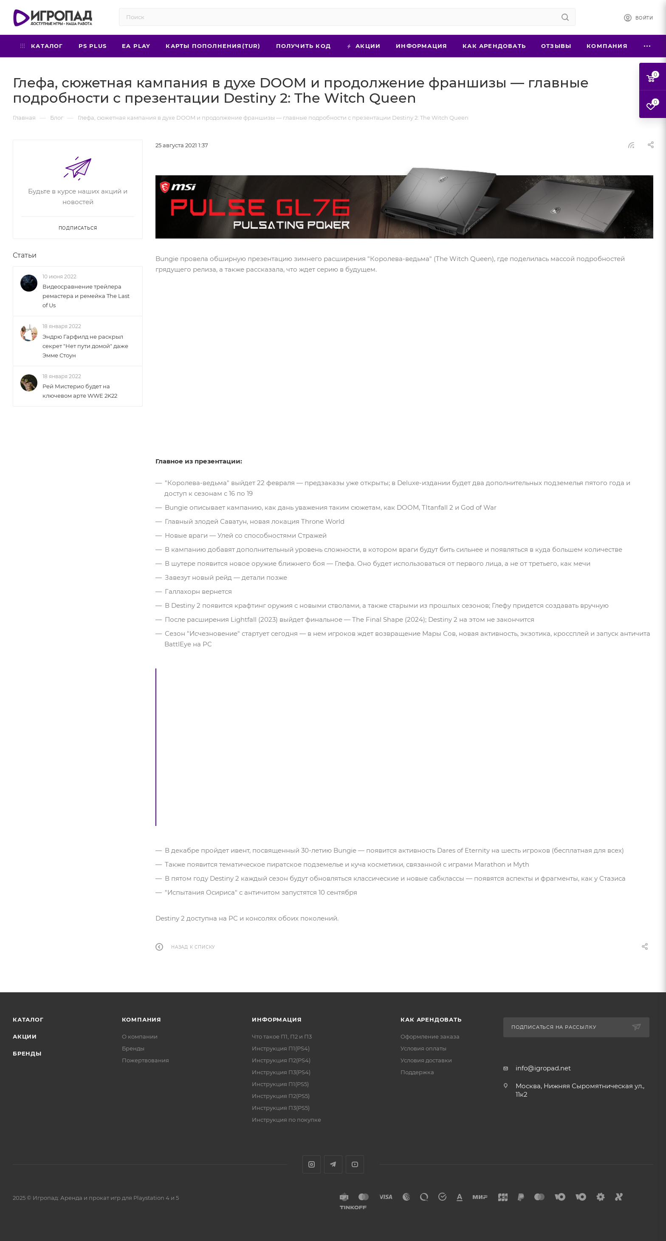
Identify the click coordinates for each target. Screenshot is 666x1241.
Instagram (311, 1164)
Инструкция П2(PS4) (281, 1060)
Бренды (27, 1053)
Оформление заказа (430, 1036)
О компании (140, 1036)
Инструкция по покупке (286, 1119)
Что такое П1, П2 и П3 (282, 1036)
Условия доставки (426, 1060)
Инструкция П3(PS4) (281, 1072)
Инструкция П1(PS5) (280, 1084)
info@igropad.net (543, 1068)
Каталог (28, 1019)
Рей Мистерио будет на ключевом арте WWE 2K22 (79, 391)
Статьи (25, 255)
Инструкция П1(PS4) (281, 1048)
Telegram (333, 1164)
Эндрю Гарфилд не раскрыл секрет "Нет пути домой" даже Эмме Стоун (85, 346)
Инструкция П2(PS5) (281, 1095)
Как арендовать (431, 1019)
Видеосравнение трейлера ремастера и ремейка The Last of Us (86, 296)
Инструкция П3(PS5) (281, 1107)
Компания (141, 1019)
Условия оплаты (423, 1048)
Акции (25, 1036)
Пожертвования (145, 1060)
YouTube (355, 1164)
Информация (277, 1019)
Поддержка (417, 1072)
